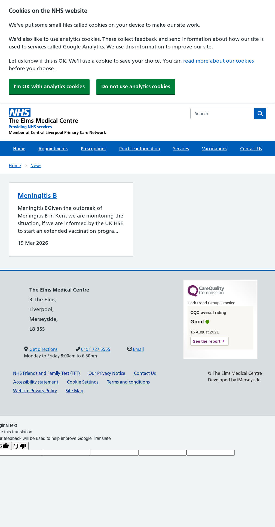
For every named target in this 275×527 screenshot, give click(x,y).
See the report (206, 341)
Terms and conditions (128, 382)
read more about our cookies (218, 61)
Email (138, 349)
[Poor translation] (20, 446)
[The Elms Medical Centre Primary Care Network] (57, 121)
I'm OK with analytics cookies (49, 86)
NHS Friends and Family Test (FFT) (46, 373)
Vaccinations (214, 148)
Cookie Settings (82, 382)
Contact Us (251, 148)
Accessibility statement (35, 382)
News (35, 165)
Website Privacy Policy (35, 390)
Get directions (43, 349)
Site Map (74, 390)
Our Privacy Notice (106, 373)
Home (19, 148)
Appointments (53, 148)
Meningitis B (37, 196)
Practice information (139, 148)
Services (181, 148)
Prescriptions (93, 148)
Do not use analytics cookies (135, 86)
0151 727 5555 (95, 349)
